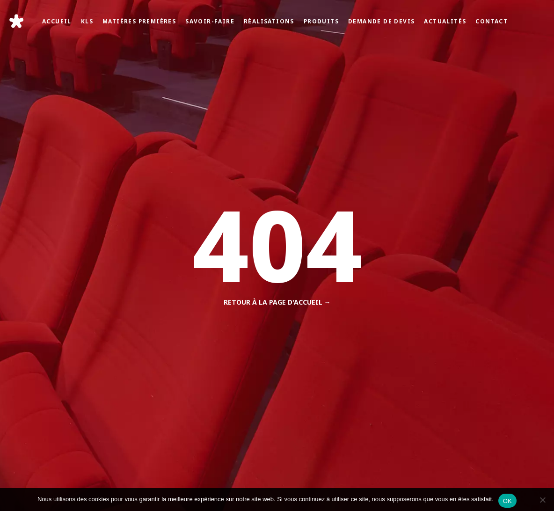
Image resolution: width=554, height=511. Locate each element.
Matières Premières (139, 21)
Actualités (445, 21)
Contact (491, 21)
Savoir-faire (209, 21)
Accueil (57, 21)
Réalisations (269, 21)
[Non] (542, 499)
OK (507, 500)
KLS (87, 21)
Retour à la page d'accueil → (277, 302)
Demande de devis (381, 21)
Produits (321, 21)
